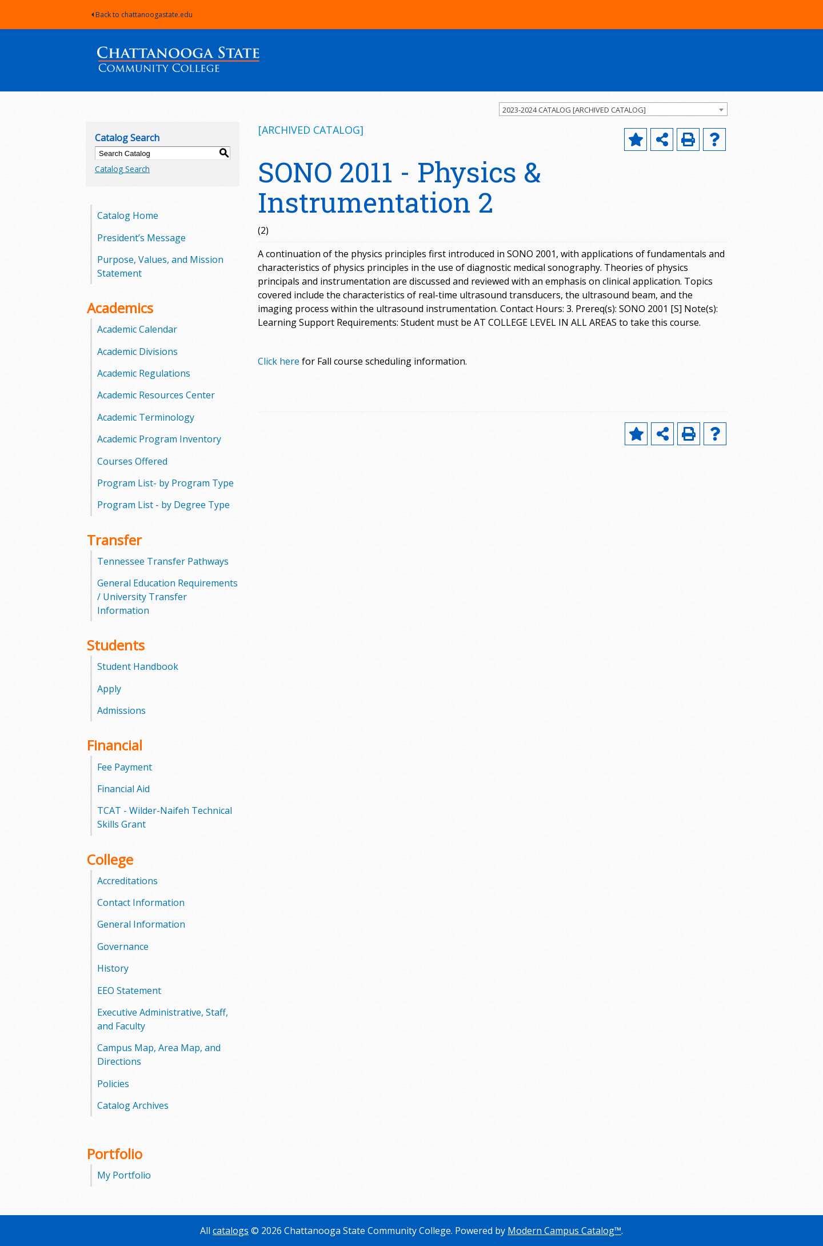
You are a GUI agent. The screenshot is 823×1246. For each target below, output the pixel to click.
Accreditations (127, 880)
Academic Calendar (137, 329)
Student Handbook (137, 666)
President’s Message (141, 237)
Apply (109, 688)
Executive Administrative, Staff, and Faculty (162, 1019)
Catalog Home (127, 215)
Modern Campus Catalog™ (564, 1230)
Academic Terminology (145, 417)
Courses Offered (132, 461)
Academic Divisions (137, 351)
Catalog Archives (133, 1105)
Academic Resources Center (156, 395)
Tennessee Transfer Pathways (163, 561)
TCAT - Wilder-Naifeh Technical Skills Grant (164, 817)
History (113, 968)
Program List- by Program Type (165, 483)
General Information (141, 924)
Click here (278, 361)
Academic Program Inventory (159, 439)
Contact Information (141, 902)
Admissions (121, 710)
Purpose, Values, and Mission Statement (160, 266)
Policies (113, 1083)
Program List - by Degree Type (163, 504)
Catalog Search (122, 168)
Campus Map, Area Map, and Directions (159, 1054)
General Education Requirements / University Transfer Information (167, 597)
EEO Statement (129, 990)
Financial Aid (123, 788)
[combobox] (613, 109)
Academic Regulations (143, 373)
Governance (123, 946)
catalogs (231, 1230)
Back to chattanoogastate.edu (142, 14)
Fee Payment (124, 767)
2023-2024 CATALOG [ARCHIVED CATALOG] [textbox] (574, 110)
